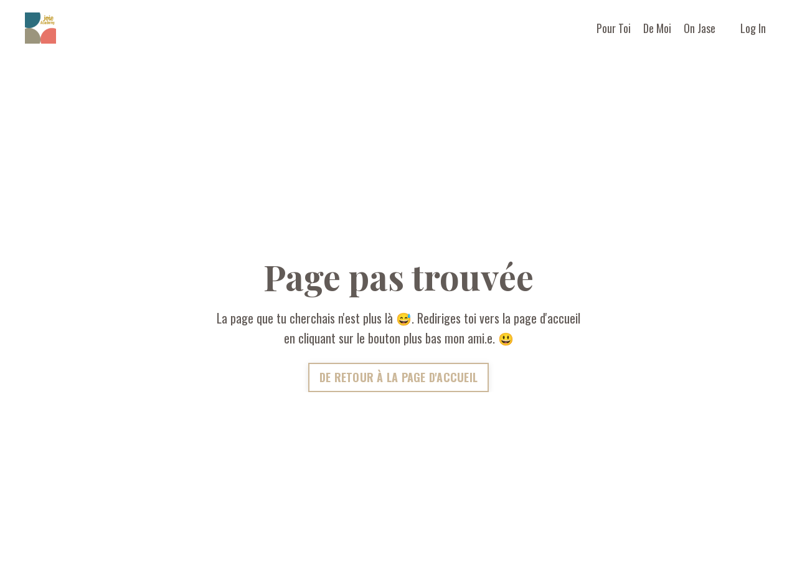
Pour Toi (614, 28)
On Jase (699, 28)
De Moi (657, 28)
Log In (753, 28)
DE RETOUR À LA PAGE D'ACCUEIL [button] (398, 377)
